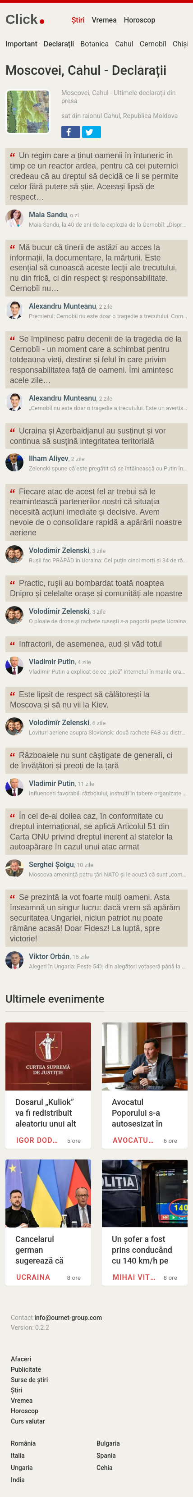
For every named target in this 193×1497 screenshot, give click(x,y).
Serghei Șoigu (51, 864)
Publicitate (26, 1369)
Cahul (124, 44)
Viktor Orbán (49, 956)
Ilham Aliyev (49, 458)
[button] (70, 132)
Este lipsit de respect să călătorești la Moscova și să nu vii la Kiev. (79, 699)
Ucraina (33, 1277)
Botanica (94, 44)
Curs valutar (28, 1421)
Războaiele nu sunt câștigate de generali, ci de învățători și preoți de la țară (90, 759)
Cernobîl (153, 44)
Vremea (104, 20)
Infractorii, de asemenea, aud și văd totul (85, 645)
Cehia (104, 1467)
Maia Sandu (48, 214)
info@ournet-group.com (68, 1317)
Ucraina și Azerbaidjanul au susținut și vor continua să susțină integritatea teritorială (87, 435)
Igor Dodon (38, 1140)
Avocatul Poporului (135, 1140)
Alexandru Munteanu (62, 306)
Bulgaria (108, 1443)
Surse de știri (29, 1379)
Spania (106, 1455)
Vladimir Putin (52, 661)
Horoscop (140, 20)
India (18, 1479)
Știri (78, 20)
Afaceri (21, 1359)
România (23, 1443)
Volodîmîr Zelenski (59, 550)
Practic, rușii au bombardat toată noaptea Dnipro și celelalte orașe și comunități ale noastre (95, 587)
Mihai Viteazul (135, 1277)
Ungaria (22, 1467)
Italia (18, 1455)
